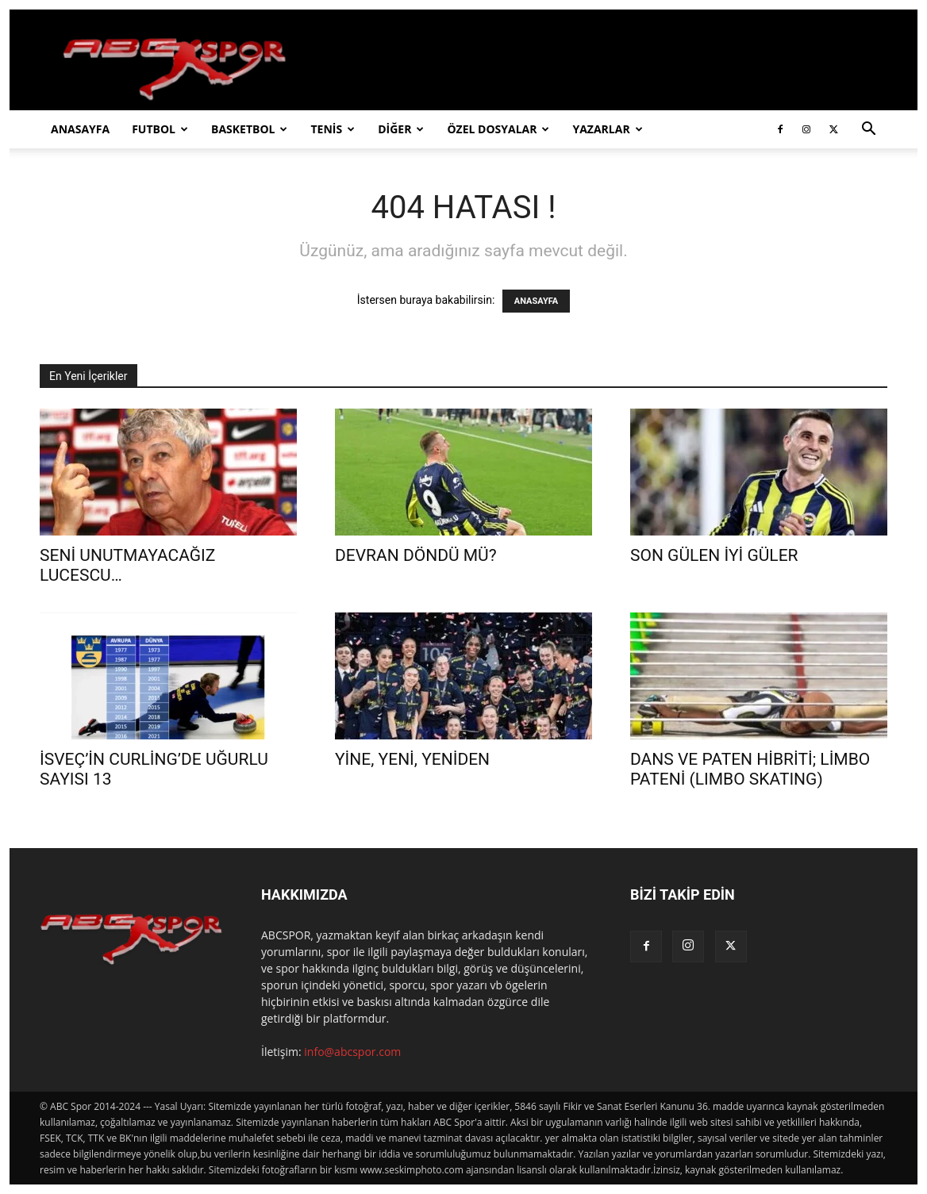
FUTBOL (160, 128)
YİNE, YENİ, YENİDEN (412, 759)
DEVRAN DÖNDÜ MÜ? (416, 555)
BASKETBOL (249, 128)
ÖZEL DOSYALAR (498, 128)
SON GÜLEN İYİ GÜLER (714, 555)
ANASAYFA (80, 128)
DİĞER (401, 128)
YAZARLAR (607, 128)
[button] (868, 130)
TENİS (332, 128)
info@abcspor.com (352, 1051)
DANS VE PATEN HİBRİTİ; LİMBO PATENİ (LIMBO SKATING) (750, 769)
